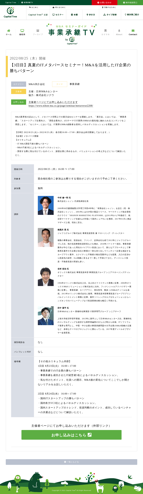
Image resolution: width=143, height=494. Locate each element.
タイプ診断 (110, 14)
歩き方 (91, 14)
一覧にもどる (71, 462)
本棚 (74, 14)
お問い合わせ (104, 2)
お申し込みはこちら (71, 435)
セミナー (58, 14)
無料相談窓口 (130, 2)
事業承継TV (27, 2)
